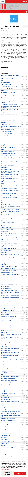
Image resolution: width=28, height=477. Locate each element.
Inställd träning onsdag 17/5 (7, 272)
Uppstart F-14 (3, 449)
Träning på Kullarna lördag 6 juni (7, 456)
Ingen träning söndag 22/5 (6, 397)
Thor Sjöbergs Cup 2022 (6, 361)
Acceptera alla (20, 473)
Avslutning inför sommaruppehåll (8, 95)
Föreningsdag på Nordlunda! (7, 195)
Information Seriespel (5, 204)
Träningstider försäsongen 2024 (7, 222)
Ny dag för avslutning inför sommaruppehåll (10, 157)
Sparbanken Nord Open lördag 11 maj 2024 (10, 209)
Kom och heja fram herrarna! (7, 318)
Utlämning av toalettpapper (6, 137)
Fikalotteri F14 (4, 332)
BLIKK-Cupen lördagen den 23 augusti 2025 (10, 86)
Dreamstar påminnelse (5, 435)
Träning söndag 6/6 (5, 437)
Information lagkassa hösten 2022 (8, 322)
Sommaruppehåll (4, 167)
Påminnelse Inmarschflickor (6, 312)
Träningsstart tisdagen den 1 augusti (8, 248)
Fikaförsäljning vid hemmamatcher (8, 120)
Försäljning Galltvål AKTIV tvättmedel (8, 433)
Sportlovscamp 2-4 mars (6, 84)
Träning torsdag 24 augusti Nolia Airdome (10, 237)
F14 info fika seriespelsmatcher (7, 151)
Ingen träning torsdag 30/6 (6, 384)
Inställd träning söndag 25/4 (7, 447)
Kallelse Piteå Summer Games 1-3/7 (8, 386)
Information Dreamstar (5, 286)
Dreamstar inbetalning (5, 443)
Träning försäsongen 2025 (6, 131)
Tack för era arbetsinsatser (6, 159)
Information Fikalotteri (5, 235)
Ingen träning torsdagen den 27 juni (8, 169)
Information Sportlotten (6, 288)
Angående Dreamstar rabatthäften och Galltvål (11, 411)
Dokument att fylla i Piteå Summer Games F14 (10, 388)
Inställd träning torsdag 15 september (9, 316)
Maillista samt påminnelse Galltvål (8, 418)
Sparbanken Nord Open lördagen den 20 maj (10, 282)
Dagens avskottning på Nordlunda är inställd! (10, 301)
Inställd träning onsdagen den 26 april (9, 290)
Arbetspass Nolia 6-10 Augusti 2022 (8, 366)
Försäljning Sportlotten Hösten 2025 (8, 88)
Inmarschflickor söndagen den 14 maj (9, 284)
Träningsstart (3, 363)
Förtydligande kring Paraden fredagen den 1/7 (10, 376)
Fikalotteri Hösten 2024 (6, 142)
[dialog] (14, 468)
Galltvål (2, 422)
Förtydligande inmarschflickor (7, 404)
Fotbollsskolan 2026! (5, 82)
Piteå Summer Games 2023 (6, 261)
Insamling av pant (4, 90)
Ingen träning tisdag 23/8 (6, 350)
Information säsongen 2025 (6, 118)
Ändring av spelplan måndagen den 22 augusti (11, 359)
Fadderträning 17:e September (7, 135)
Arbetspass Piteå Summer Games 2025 (9, 104)
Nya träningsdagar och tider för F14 (8, 270)
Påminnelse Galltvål (5, 314)
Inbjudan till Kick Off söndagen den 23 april (10, 295)
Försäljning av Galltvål (5, 342)
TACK (2, 374)
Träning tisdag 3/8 (4, 426)
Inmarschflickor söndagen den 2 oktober (9, 327)
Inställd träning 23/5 (5, 439)
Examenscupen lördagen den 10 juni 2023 (9, 266)
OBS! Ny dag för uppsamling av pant (8, 193)
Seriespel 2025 (4, 122)
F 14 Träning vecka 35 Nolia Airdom (8, 233)
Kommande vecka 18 (5, 124)
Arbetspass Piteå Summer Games (8, 277)
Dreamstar (3, 445)
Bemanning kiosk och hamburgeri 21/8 (9, 420)
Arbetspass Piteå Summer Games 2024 (9, 188)
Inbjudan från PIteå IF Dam (6, 176)
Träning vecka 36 (4, 231)
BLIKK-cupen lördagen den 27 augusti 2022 (10, 348)
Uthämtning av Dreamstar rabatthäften (9, 409)
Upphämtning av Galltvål (6, 320)
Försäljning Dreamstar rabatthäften (8, 340)
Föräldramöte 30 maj (5, 458)
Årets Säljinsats (4, 407)
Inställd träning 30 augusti (6, 451)
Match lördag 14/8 (5, 424)
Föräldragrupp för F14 (5, 357)
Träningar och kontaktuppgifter (7, 441)
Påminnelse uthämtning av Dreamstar (9, 325)
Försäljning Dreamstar (5, 399)
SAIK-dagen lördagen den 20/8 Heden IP (9, 355)
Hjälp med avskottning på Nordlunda (8, 310)
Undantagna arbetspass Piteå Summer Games (10, 305)
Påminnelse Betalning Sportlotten (8, 268)
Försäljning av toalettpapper (7, 140)
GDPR (2, 216)
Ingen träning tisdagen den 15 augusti (9, 243)
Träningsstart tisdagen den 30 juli (8, 153)
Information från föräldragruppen (8, 147)
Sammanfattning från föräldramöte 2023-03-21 (11, 303)
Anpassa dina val (5, 469)
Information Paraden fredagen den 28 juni (9, 174)
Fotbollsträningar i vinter (6, 227)
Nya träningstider (4, 395)
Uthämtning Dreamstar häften (7, 280)
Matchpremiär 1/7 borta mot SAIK (8, 431)
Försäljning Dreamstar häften (7, 229)
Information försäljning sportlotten (8, 214)
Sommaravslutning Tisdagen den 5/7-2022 (10, 378)
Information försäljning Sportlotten (8, 129)
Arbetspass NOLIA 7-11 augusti (7, 155)
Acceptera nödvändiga (7, 473)
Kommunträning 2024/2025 (6, 133)
